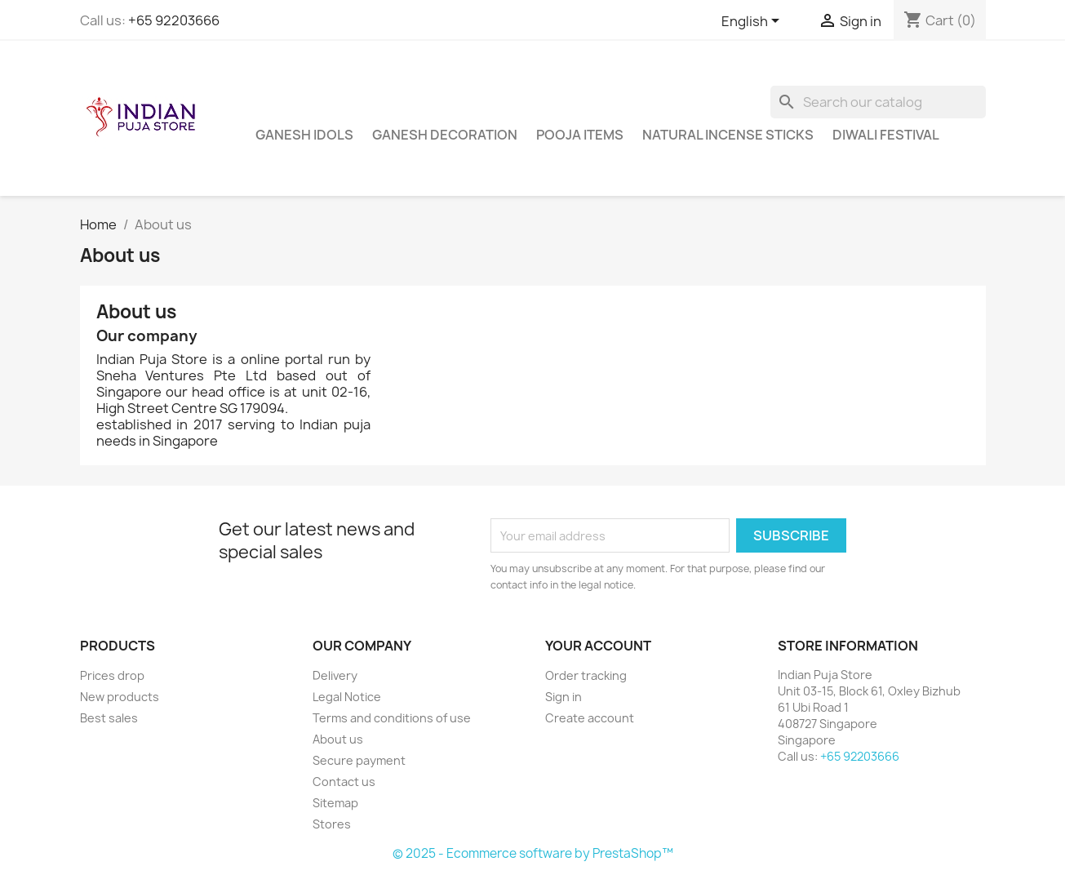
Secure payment (359, 760)
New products (119, 696)
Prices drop (112, 675)
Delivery (335, 675)
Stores (332, 824)
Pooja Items (579, 135)
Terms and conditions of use (392, 718)
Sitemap (335, 803)
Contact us (344, 781)
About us (338, 739)
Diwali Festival (885, 135)
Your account (598, 646)
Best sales (109, 718)
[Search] (878, 102)
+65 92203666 (174, 20)
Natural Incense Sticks (728, 135)
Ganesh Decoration (444, 135)
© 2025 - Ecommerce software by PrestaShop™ (533, 853)
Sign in (563, 696)
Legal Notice (347, 696)
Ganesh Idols (304, 135)
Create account (589, 718)
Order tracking (586, 675)
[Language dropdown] (753, 22)
